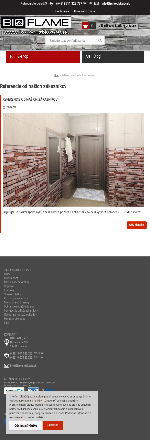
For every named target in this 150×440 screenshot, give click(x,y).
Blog (56, 75)
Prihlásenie (62, 11)
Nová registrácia (84, 11)
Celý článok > (136, 225)
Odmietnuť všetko (25, 426)
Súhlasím (52, 425)
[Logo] (36, 26)
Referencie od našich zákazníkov (30, 99)
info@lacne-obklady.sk (114, 3)
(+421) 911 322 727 (77, 3)
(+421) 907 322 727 (21, 357)
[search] (100, 40)
